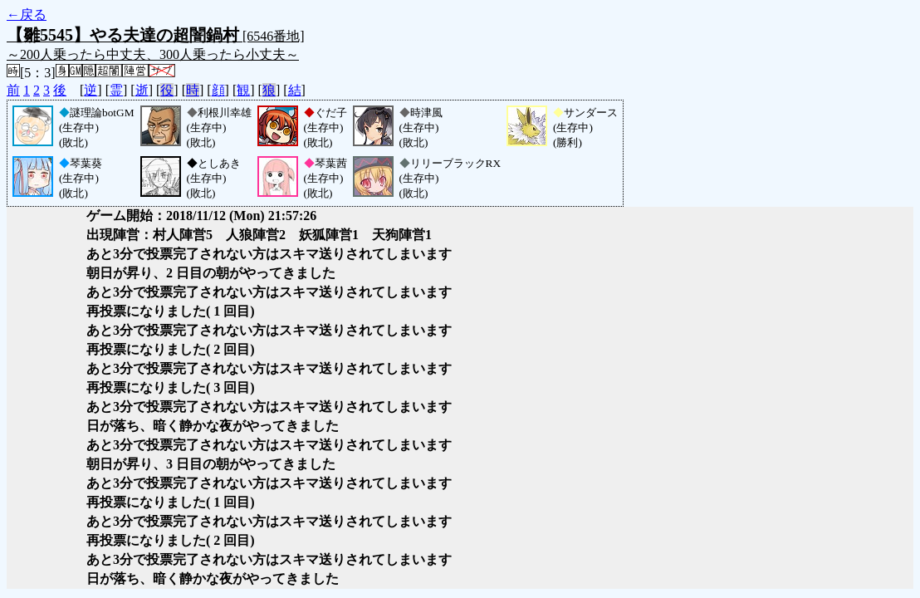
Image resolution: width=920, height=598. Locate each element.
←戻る (26, 14)
